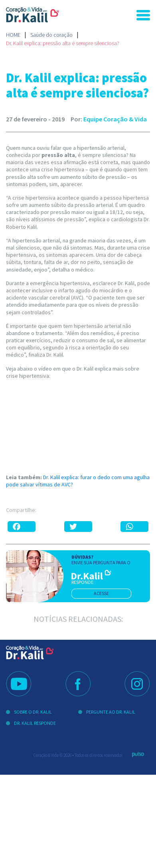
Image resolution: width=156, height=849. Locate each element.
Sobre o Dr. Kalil (33, 712)
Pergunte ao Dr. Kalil (110, 712)
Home (13, 34)
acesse (101, 593)
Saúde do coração (51, 34)
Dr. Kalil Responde (35, 723)
